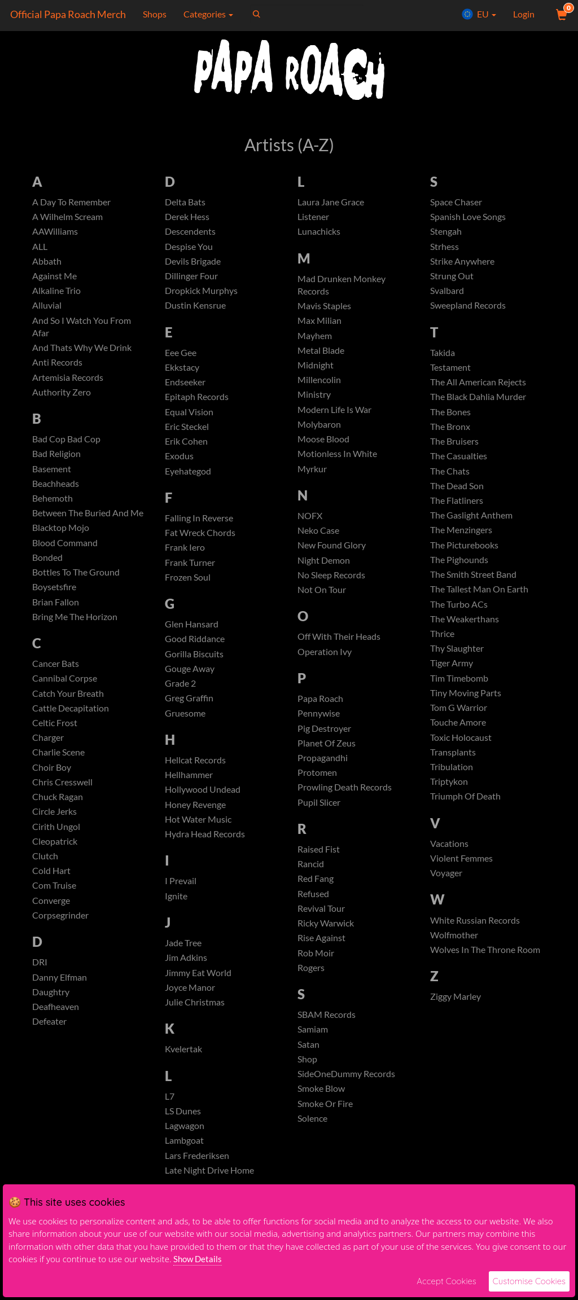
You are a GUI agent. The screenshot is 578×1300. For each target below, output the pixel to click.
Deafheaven (55, 1023)
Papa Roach (320, 707)
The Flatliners (456, 506)
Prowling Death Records (344, 798)
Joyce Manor (190, 1001)
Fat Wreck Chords (200, 538)
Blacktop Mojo (60, 534)
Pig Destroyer (324, 737)
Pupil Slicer (318, 813)
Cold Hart (51, 885)
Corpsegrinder (60, 930)
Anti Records (57, 366)
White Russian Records (475, 934)
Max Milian (319, 322)
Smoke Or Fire (325, 1120)
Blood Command (65, 549)
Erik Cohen (186, 446)
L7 (169, 1111)
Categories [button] (206, 13)
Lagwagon (184, 1141)
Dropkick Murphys (201, 292)
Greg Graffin (189, 707)
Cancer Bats (55, 672)
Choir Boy (51, 779)
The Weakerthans (464, 627)
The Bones (450, 415)
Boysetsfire (54, 595)
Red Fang (315, 890)
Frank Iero (185, 553)
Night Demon (323, 566)
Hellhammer (189, 785)
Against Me (54, 277)
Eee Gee (180, 355)
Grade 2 (180, 692)
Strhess (444, 246)
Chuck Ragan (57, 809)
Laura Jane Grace (330, 201)
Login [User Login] (524, 13)
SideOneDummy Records (346, 1089)
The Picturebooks (464, 552)
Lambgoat (184, 1156)
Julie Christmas (195, 1016)
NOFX (309, 521)
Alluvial (47, 307)
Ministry (314, 398)
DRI (39, 977)
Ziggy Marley (455, 1012)
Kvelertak (183, 1064)
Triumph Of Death (465, 809)
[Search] (305, 14)
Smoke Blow (321, 1105)
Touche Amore (458, 733)
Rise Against (321, 951)
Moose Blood (323, 443)
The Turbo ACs (459, 612)
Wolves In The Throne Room (485, 965)
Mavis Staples (324, 307)
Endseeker (185, 385)
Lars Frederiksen (197, 1171)
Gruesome (185, 722)
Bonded (47, 565)
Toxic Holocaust (461, 749)
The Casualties (458, 461)
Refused (313, 906)
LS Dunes (183, 1126)
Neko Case (318, 536)
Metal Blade (320, 353)
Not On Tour (321, 597)
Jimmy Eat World (198, 986)
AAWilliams (55, 232)
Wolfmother (454, 950)
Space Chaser (456, 201)
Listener (313, 217)
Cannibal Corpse (64, 688)
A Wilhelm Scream (67, 217)
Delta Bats (185, 201)
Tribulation (451, 779)
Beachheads (55, 489)
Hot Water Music (198, 830)
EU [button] (478, 14)
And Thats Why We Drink (82, 350)
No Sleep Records (331, 582)
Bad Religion (56, 459)
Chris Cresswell (62, 794)
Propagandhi (322, 767)
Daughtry (50, 1008)
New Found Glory (331, 551)
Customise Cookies (529, 1281)
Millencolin (319, 383)
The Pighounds (459, 567)
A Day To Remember (71, 201)
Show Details (197, 1259)
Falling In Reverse (199, 524)
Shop (307, 1074)
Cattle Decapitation (70, 718)
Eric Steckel (187, 430)
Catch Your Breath (68, 703)
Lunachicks (318, 232)
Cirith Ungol (56, 839)
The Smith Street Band (473, 582)
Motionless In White (337, 459)
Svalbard (447, 292)
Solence (312, 1135)
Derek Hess (187, 217)
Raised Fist (318, 860)
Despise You (189, 246)
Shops (153, 13)
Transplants (453, 764)
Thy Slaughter (457, 658)
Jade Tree (183, 955)
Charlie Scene (58, 763)
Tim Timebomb (459, 688)
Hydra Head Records (205, 845)
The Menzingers (461, 537)
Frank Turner (190, 569)
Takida (442, 355)
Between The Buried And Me (87, 519)
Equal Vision (189, 415)
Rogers (311, 981)
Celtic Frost (54, 733)
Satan (308, 1059)
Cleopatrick (54, 854)
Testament (450, 370)
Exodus (179, 461)
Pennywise (318, 722)
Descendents (190, 232)
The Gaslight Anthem (471, 521)
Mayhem (314, 337)
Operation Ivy (324, 660)
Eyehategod (188, 476)
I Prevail (180, 893)
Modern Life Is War (334, 413)
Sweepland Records (468, 307)
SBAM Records (326, 1029)
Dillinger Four (191, 277)
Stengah (446, 232)
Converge (51, 915)
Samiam (312, 1044)
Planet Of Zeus (326, 752)
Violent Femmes (461, 872)
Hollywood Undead (202, 800)
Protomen (317, 783)
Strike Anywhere (462, 262)
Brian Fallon (55, 610)
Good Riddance (195, 647)
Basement (51, 474)
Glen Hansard (191, 631)
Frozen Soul (188, 584)
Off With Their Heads (338, 644)
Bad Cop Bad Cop (66, 443)
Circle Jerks (54, 824)
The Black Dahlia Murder (478, 400)
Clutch (45, 869)
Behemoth (52, 504)
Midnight (315, 368)
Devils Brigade (193, 262)
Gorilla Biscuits (194, 662)
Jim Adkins (186, 970)
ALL (39, 246)
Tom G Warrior (458, 718)
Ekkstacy (182, 370)
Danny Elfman (59, 992)
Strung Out (452, 277)
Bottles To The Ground (76, 579)
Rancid (310, 876)
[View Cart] (560, 14)
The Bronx (450, 430)
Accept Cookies (446, 1281)
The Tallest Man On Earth (479, 597)
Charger (48, 748)
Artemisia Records (67, 381)
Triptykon (449, 794)
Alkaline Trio (56, 292)
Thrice (442, 643)
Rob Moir (315, 966)
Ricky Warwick (325, 936)
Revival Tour (321, 921)
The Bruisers (454, 446)
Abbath (47, 262)
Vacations (449, 856)
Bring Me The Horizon (74, 625)
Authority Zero (61, 396)
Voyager (446, 887)
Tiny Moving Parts (465, 703)
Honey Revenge (195, 815)
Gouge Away (189, 677)
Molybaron (319, 428)
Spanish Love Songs (468, 217)
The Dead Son (457, 491)
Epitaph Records (197, 400)
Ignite (176, 908)
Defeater (49, 1038)
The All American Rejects (478, 385)
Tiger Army (451, 673)
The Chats (450, 476)
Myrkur (312, 474)
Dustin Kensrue (195, 307)
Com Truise (54, 900)
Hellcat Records (195, 770)
